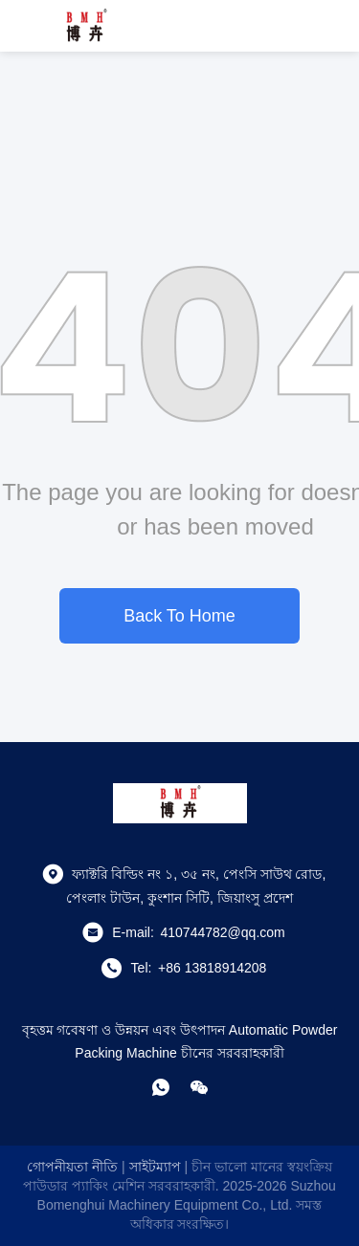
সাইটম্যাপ (155, 1166)
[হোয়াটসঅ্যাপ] (161, 1087)
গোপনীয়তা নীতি (72, 1166)
